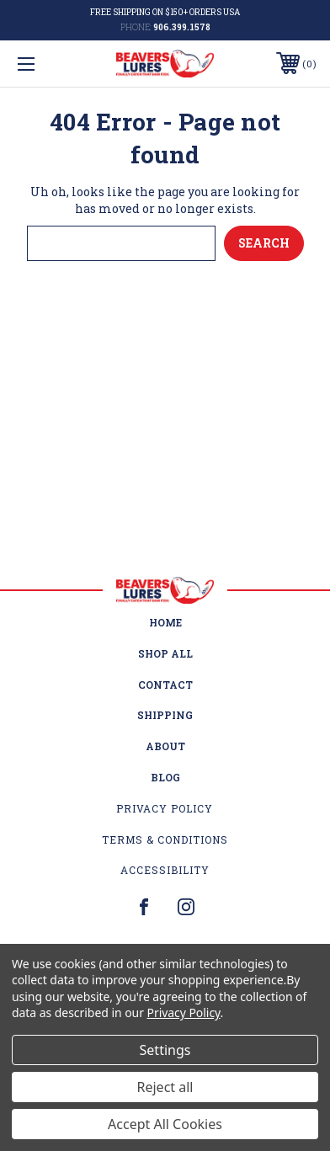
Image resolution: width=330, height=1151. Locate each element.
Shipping (165, 715)
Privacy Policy (164, 808)
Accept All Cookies (165, 1124)
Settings (165, 1050)
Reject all (165, 1087)
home (165, 622)
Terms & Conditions (165, 839)
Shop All (165, 653)
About (165, 746)
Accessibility (165, 870)
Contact (165, 684)
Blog (165, 777)
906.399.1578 (181, 27)
